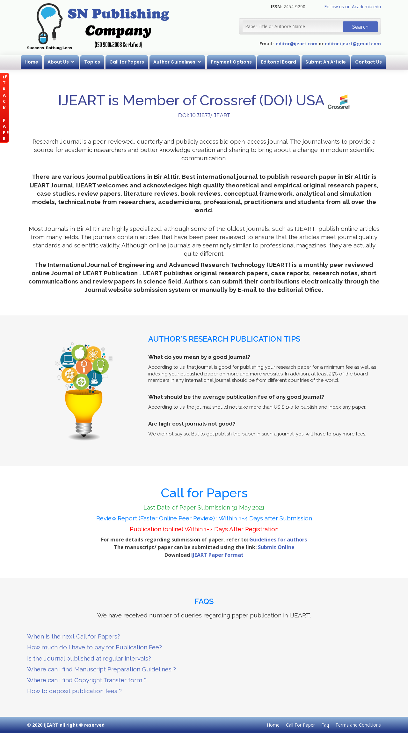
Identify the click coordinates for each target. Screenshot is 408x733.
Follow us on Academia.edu (352, 7)
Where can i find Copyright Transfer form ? (87, 680)
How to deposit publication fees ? (74, 690)
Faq (325, 725)
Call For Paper (300, 725)
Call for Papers (126, 62)
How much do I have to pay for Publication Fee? (94, 647)
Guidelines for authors (278, 539)
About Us (58, 62)
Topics (92, 62)
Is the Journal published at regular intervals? (89, 658)
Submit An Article (325, 62)
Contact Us (368, 62)
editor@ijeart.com (296, 44)
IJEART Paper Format (217, 554)
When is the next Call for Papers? (73, 636)
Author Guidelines (174, 62)
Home (31, 62)
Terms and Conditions (358, 725)
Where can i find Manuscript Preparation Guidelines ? (101, 669)
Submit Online (276, 547)
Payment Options (231, 62)
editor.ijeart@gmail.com (353, 44)
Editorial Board (278, 62)
